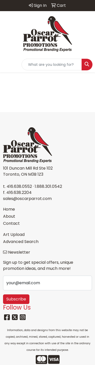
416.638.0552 (19, 186)
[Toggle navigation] (8, 64)
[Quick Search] (52, 64)
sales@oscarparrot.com (27, 198)
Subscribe (16, 299)
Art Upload (14, 234)
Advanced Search (21, 242)
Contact (11, 223)
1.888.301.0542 (48, 186)
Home (9, 209)
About (9, 216)
